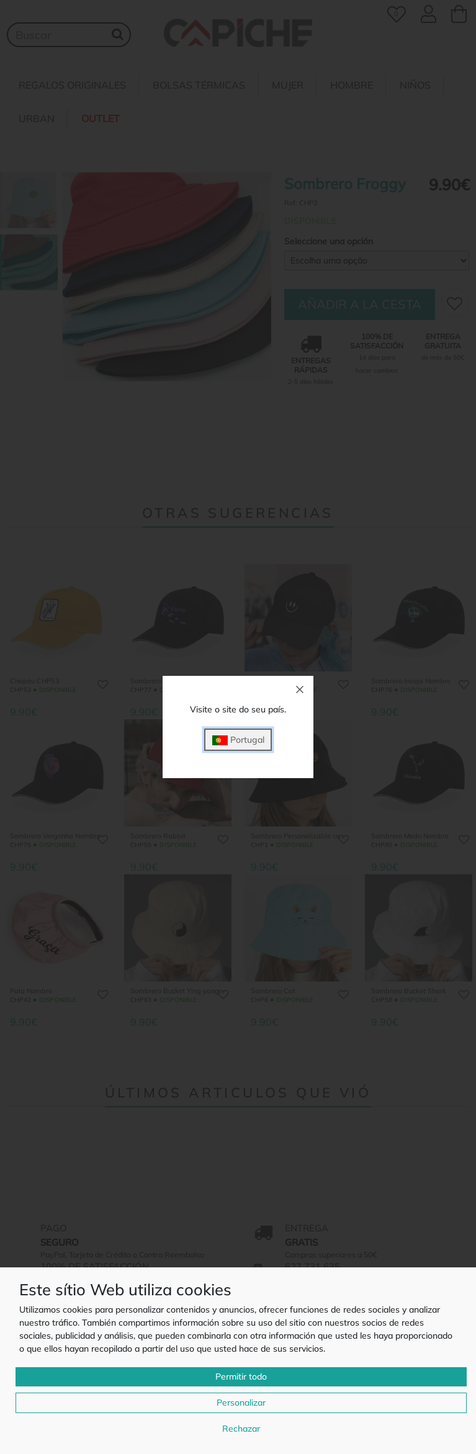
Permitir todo (241, 1376)
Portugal (238, 740)
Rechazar (241, 1428)
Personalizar (241, 1402)
